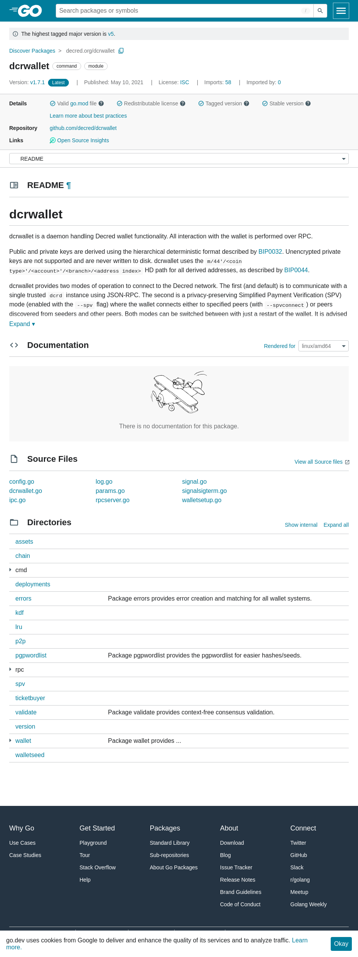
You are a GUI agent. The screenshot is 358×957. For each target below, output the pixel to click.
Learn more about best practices (88, 116)
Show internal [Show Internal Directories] (301, 525)
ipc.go (17, 500)
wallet (23, 740)
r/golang (300, 880)
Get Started (97, 828)
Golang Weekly (308, 904)
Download (232, 843)
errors (23, 598)
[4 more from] (10, 669)
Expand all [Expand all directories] (336, 525)
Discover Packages (32, 51)
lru (18, 627)
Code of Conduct (240, 904)
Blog (225, 855)
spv (20, 684)
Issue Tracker (236, 867)
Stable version (286, 103)
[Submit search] (320, 11)
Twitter (298, 843)
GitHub (298, 855)
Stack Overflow (98, 867)
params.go (110, 491)
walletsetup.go (201, 500)
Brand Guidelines (240, 892)
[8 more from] (10, 740)
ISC (184, 82)
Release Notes (237, 880)
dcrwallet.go (25, 491)
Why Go (21, 828)
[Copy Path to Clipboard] (121, 50)
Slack (296, 867)
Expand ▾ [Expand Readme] (22, 324)
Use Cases (22, 843)
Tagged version (224, 103)
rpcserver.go (113, 500)
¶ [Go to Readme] (68, 185)
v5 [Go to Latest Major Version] (111, 34)
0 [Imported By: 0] (263, 82)
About (229, 828)
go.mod (79, 103)
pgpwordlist (31, 655)
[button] (53, 103)
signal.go (194, 481)
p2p (20, 641)
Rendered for (279, 346)
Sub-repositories (169, 855)
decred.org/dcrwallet (90, 51)
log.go (104, 481)
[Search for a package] (185, 11)
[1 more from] (10, 569)
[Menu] (179, 158)
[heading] (32, 11)
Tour (85, 855)
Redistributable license (151, 103)
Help (85, 880)
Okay (341, 943)
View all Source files (319, 462)
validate (26, 712)
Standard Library (170, 843)
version (25, 726)
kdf (19, 612)
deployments (32, 584)
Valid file (77, 103)
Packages (165, 828)
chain (22, 556)
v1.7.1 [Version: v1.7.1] (28, 82)
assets (24, 541)
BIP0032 (270, 251)
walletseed (30, 755)
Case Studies (25, 855)
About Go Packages (174, 867)
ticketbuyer (30, 698)
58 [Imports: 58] (218, 82)
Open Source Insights (79, 140)
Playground (93, 843)
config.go (21, 481)
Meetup (299, 892)
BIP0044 (296, 270)
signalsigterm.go (204, 491)
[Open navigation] (341, 10)
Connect (303, 828)
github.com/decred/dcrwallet (83, 128)
